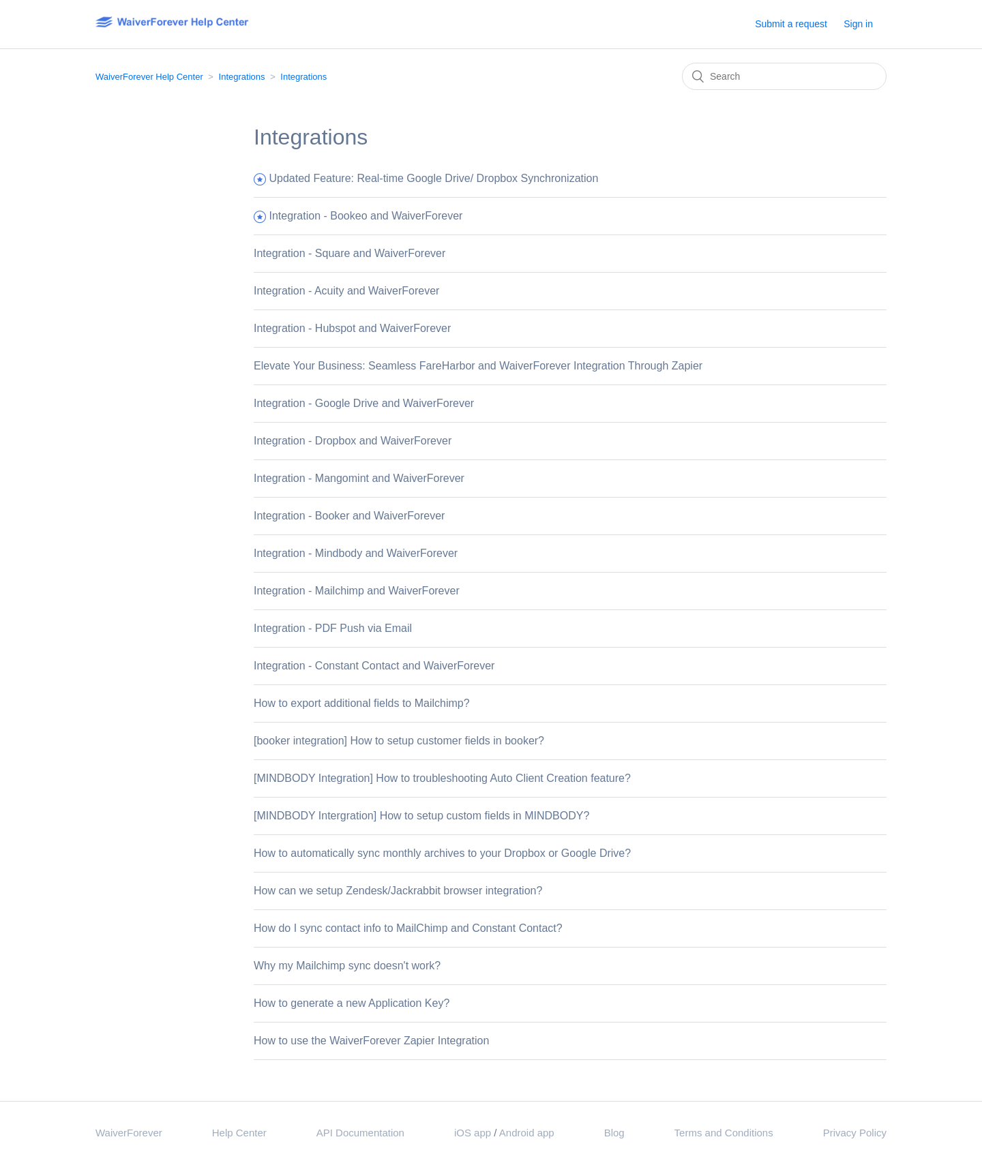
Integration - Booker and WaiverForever (349, 515)
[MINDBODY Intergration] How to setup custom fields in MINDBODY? (421, 815)
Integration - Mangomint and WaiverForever (359, 478)
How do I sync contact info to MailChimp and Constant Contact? (408, 928)
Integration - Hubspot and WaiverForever (352, 328)
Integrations (242, 77)
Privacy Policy (855, 1132)
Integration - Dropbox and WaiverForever (352, 441)
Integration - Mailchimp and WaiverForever (357, 590)
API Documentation (360, 1132)
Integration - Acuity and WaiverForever (346, 291)
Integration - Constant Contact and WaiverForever (374, 665)
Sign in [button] (858, 23)
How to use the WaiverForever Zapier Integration (371, 1040)
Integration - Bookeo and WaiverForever (365, 216)
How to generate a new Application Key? (351, 1003)
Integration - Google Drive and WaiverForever (364, 403)
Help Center (239, 1132)
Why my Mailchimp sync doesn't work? (347, 965)
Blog (614, 1132)
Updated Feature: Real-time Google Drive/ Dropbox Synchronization (433, 178)
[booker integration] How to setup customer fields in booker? (399, 740)
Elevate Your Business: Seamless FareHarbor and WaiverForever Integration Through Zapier (478, 366)
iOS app (472, 1132)
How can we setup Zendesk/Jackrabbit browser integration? (398, 890)
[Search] (784, 76)
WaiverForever (128, 1132)
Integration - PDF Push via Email (333, 628)
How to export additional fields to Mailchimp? (362, 703)
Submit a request (791, 23)
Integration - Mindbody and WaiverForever (356, 553)
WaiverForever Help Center (149, 77)
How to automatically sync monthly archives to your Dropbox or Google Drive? (442, 853)
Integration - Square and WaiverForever (349, 253)
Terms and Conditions (723, 1132)
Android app (526, 1132)
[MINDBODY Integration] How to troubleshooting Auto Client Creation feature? (442, 778)
